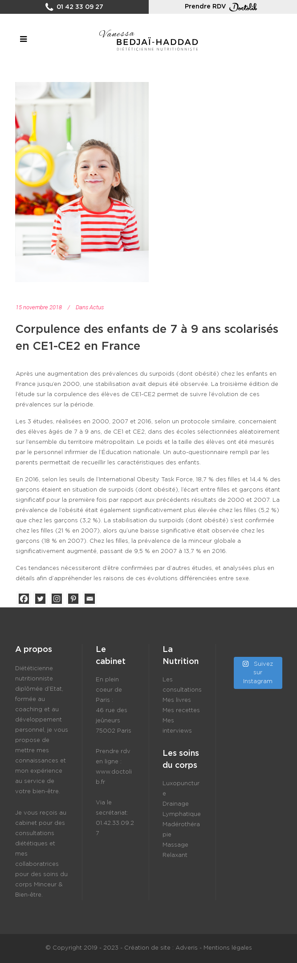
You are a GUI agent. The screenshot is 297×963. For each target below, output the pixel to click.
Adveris (186, 948)
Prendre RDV (222, 7)
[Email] (89, 598)
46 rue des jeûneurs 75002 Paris (113, 721)
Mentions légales (227, 948)
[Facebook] (23, 598)
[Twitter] (40, 598)
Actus (97, 307)
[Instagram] (56, 598)
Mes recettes (181, 710)
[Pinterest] (73, 598)
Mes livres (177, 700)
